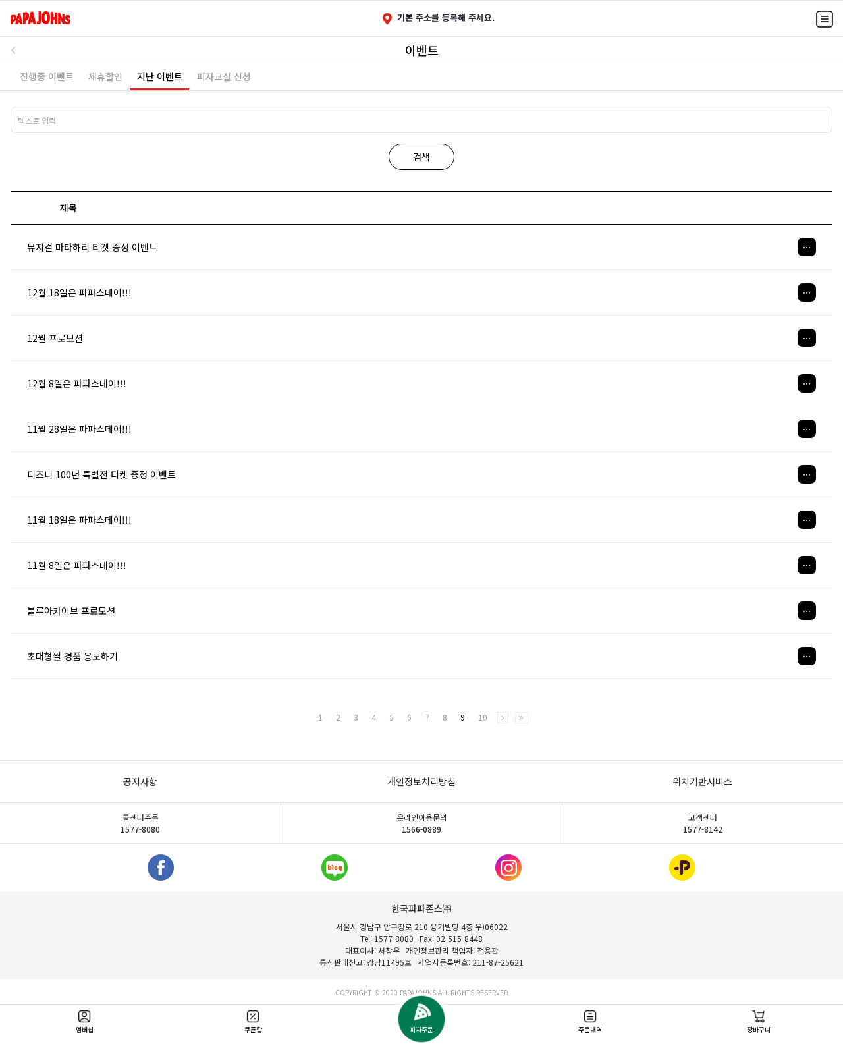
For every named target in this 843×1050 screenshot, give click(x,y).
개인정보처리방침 (421, 781)
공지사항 (140, 781)
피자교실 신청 (224, 76)
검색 (421, 156)
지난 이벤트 (159, 76)
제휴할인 (105, 76)
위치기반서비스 (702, 781)
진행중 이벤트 (47, 76)
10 (482, 717)
